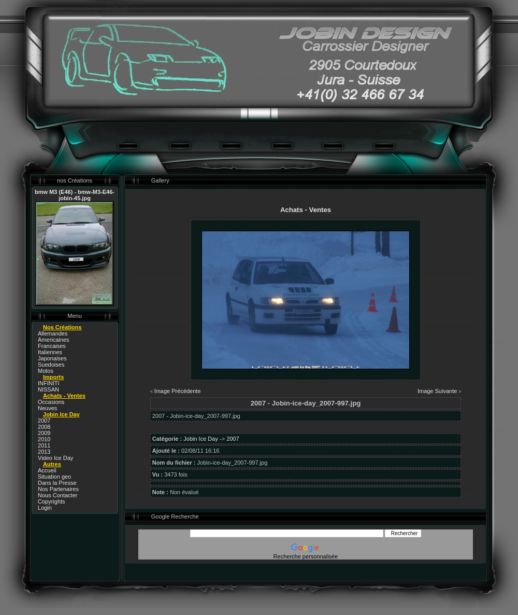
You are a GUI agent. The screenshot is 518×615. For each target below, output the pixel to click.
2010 (44, 439)
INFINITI (49, 383)
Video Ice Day (55, 458)
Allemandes (52, 333)
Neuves (47, 408)
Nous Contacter (57, 495)
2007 (44, 420)
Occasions (51, 402)
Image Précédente (177, 391)
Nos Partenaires (58, 489)
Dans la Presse (57, 483)
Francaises (52, 346)
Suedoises (51, 364)
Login (45, 508)
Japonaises (52, 358)
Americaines (53, 340)
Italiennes (50, 352)
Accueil (47, 470)
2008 (44, 427)
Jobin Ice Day (200, 439)
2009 (44, 433)
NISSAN (48, 389)
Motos (45, 371)
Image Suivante (437, 391)
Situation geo (54, 476)
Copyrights (51, 501)
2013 (44, 452)
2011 (44, 445)
